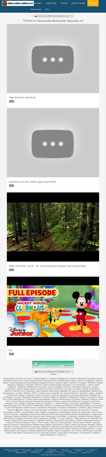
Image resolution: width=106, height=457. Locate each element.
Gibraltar (53, 418)
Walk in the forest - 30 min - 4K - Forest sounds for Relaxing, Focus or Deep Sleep (47, 266)
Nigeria (55, 399)
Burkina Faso (80, 427)
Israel (5, 383)
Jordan (19, 393)
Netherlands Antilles (42, 425)
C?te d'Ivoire (26, 405)
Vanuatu (7, 427)
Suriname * (49, 403)
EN (47, 9)
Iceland (93, 399)
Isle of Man (62, 416)
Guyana (94, 410)
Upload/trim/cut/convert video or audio (17, 449)
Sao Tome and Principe (82, 431)
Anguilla (40, 420)
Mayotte (49, 431)
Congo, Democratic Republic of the (86, 425)
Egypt (99, 383)
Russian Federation (90, 389)
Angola (43, 412)
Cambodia (26, 397)
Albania (27, 393)
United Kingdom (40, 379)
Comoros (61, 435)
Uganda (30, 403)
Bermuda (86, 412)
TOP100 (92, 3)
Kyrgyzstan (53, 412)
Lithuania (86, 387)
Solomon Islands (48, 433)
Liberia (7, 425)
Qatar (91, 393)
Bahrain (84, 399)
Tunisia (41, 393)
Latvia (38, 391)
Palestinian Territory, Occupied (82, 397)
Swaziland (42, 408)
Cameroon (96, 412)
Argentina (10, 389)
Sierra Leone (78, 422)
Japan (19, 389)
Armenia (45, 397)
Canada (72, 379)
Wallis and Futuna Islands (83, 429)
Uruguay (85, 401)
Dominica (28, 418)
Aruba (16, 412)
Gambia (35, 427)
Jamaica (54, 395)
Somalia (18, 418)
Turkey (26, 381)
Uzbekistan (24, 414)
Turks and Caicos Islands (60, 422)
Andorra (16, 427)
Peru (23, 391)
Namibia (85, 410)
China (14, 401)
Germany (17, 381)
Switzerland (31, 387)
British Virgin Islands (30, 416)
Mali (42, 416)
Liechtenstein (27, 412)
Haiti (36, 412)
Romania (7, 381)
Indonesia (91, 379)
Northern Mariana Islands (89, 416)
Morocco (49, 389)
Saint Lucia (35, 414)
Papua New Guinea (92, 420)
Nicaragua (8, 412)
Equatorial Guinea (31, 433)
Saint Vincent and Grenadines (64, 414)
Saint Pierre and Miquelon (62, 427)
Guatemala (66, 401)
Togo (66, 425)
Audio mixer (65, 449)
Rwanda (45, 414)
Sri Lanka (76, 389)
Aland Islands (26, 425)
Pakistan (73, 383)
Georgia (42, 387)
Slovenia (30, 391)
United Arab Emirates (52, 385)
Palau (57, 431)
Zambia (21, 403)
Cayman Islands (71, 393)
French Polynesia (39, 410)
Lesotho (91, 427)
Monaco (48, 420)
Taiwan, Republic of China (58, 387)
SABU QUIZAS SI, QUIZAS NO (22, 98)
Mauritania (58, 420)
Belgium (11, 385)
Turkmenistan (42, 429)
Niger (67, 429)
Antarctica (65, 431)
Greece (79, 381)
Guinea (9, 422)
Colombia (76, 387)
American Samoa (21, 422)
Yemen (7, 414)
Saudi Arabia (28, 389)
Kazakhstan (38, 405)
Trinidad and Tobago (15, 395)
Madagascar (19, 399)
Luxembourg (58, 405)
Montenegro (65, 399)
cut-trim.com (72, 452)
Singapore (89, 381)
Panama (76, 401)
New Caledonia (40, 418)
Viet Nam (92, 383)
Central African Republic (67, 433)
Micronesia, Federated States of (30, 431)
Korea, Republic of (54, 393)
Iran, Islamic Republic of (69, 410)
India (29, 379)
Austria (91, 385)
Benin (88, 422)
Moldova (36, 397)
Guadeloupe (64, 412)
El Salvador (62, 397)
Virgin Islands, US (81, 418)
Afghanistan (85, 403)
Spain (65, 383)
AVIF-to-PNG (90, 451)
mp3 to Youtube (78, 3)
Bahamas (88, 405)
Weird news (36, 9)
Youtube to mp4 (52, 451)
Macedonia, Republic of (59, 391)
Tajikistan (45, 427)
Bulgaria (20, 385)
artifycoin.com (85, 452)
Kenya (46, 395)
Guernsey (72, 416)
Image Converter (79, 449)
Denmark (58, 389)
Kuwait (17, 397)
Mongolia (64, 395)
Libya (89, 408)
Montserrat (26, 427)
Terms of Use (35, 452)
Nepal (45, 391)
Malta (53, 397)
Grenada (98, 405)
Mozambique (84, 414)
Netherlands (64, 381)
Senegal (74, 403)
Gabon (79, 420)
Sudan (10, 410)
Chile (34, 393)
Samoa (96, 422)
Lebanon (30, 395)
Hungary (82, 383)
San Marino (58, 425)
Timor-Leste (42, 422)
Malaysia (81, 379)
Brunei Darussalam (41, 399)
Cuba (33, 422)
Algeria (7, 391)
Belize (15, 414)
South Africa (36, 381)
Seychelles (8, 418)
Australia (52, 379)
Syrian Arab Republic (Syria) (17, 408)
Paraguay (52, 408)
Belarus (39, 403)
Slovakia (39, 389)
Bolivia (66, 403)
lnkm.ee (60, 452)
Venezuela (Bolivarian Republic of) (84, 395)
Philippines (62, 379)
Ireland (75, 391)
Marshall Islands (57, 429)
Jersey (27, 410)
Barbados (72, 408)
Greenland (70, 420)
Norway (67, 389)
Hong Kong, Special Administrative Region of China (31, 383)
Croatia (94, 387)
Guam (33, 408)
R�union (18, 410)
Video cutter (36, 3)
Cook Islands (85, 433)
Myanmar (76, 412)
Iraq (10, 399)
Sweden (66, 385)
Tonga (61, 418)
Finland (15, 391)
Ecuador (76, 399)
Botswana (70, 405)
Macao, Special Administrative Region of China (38, 401)
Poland (46, 381)
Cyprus (39, 395)
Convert (64, 3)
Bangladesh (85, 391)
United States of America (14, 379)
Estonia (38, 385)
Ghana (58, 403)
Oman (29, 399)
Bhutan (48, 405)
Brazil (99, 379)
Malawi (17, 416)
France (54, 381)
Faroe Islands (29, 420)
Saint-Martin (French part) (23, 429)
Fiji (16, 403)
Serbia (98, 381)
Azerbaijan (7, 397)
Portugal (29, 385)
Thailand (21, 387)
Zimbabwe (53, 410)
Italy (73, 381)
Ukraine (98, 393)
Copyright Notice (21, 452)
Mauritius (83, 393)
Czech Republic (79, 385)
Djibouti (69, 418)
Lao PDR (81, 408)
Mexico (58, 383)
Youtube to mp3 (67, 451)
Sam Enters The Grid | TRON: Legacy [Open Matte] (32, 182)
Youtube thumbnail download (32, 451)
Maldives (97, 408)
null (10, 350)
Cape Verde (16, 420)
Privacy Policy (49, 452)
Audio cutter (51, 3)
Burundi (14, 425)
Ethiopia (79, 405)
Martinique (50, 416)
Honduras (62, 408)
